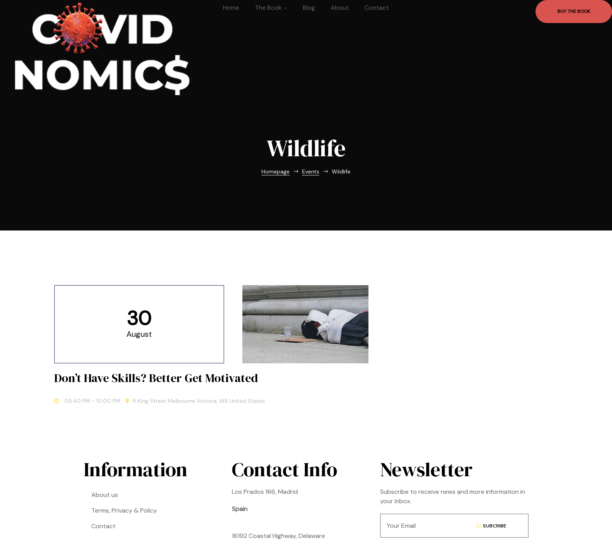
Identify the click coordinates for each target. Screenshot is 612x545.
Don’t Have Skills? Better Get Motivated (404, 334)
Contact (377, 8)
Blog (309, 8)
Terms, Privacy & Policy (124, 488)
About (340, 8)
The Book (271, 8)
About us (104, 472)
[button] (574, 11)
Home (231, 8)
